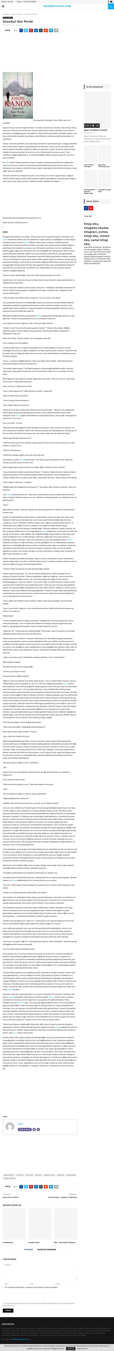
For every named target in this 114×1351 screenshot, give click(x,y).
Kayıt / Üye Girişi (7, 1)
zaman (9, 495)
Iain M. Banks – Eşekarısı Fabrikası (62, 1197)
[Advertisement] (40, 53)
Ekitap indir (88, 216)
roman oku (60, 1175)
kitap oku (38, 1175)
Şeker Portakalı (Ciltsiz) (95, 130)
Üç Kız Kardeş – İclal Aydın (89, 165)
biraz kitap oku (8, 1175)
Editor (20, 1124)
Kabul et (71, 1349)
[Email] (34, 1129)
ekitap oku (29, 1175)
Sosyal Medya (92, 201)
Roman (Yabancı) (7, 17)
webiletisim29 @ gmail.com (20, 1339)
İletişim (19, 1)
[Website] (38, 1129)
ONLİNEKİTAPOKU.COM (57, 6)
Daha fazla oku (82, 1348)
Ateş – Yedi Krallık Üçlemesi (64, 1243)
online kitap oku (49, 1175)
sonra (5, 240)
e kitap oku (19, 1175)
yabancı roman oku (9, 1178)
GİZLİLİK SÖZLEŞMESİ (29, 1)
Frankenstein (8, 1243)
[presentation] (20, 1296)
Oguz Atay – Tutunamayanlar (104, 165)
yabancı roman (71, 1175)
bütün (21, 1003)
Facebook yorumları (46, 1249)
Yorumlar (28, 1249)
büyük (26, 242)
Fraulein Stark (34, 1243)
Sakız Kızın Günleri (11, 1197)
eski (6, 163)
